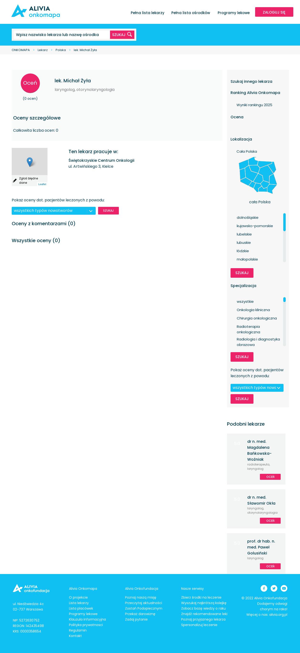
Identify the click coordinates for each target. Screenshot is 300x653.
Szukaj (108, 211)
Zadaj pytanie (136, 619)
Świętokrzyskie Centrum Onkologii (101, 160)
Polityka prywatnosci (86, 624)
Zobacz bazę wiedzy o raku (203, 608)
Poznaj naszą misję (140, 597)
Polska (61, 50)
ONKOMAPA (21, 50)
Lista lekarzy (79, 603)
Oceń (30, 83)
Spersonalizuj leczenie (199, 624)
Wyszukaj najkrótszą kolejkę (203, 603)
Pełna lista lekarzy (147, 12)
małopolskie (247, 259)
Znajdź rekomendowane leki (204, 613)
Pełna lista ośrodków (190, 12)
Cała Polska (247, 151)
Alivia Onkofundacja (141, 588)
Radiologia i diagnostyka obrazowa (258, 339)
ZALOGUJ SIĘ (274, 12)
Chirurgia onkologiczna (257, 318)
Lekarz (43, 50)
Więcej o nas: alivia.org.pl (266, 614)
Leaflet (42, 184)
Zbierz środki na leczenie (201, 597)
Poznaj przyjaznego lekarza (203, 619)
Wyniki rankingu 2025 (254, 104)
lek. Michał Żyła (85, 50)
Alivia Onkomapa (83, 588)
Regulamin (78, 630)
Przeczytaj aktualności (143, 603)
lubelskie (244, 234)
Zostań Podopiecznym (143, 608)
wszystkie (245, 301)
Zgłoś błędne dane (28, 180)
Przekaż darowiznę (140, 613)
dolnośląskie (247, 217)
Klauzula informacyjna (87, 619)
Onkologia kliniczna (253, 309)
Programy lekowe (234, 12)
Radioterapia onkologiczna (248, 326)
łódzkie (243, 250)
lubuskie (244, 242)
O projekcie (78, 597)
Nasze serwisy (192, 588)
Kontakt (75, 635)
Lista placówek (81, 608)
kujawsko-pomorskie (255, 225)
